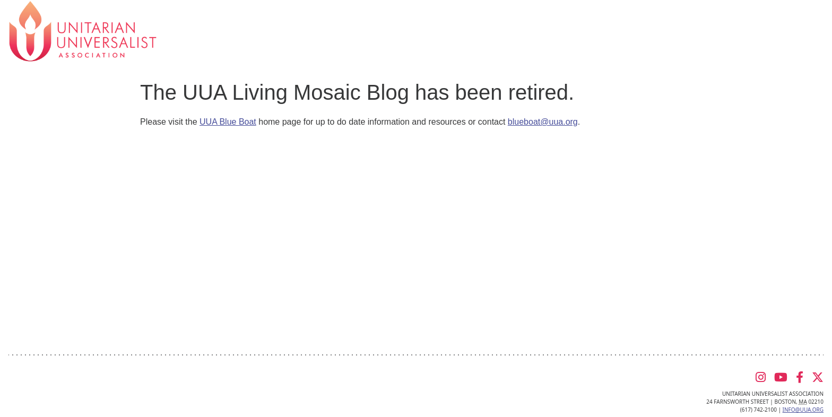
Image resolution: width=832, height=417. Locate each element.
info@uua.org (803, 409)
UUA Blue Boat (228, 121)
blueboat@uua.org (543, 121)
